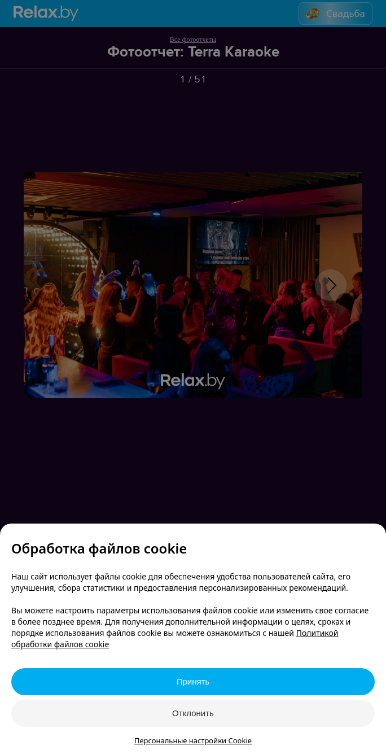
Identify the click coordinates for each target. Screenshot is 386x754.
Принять (193, 681)
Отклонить (193, 713)
